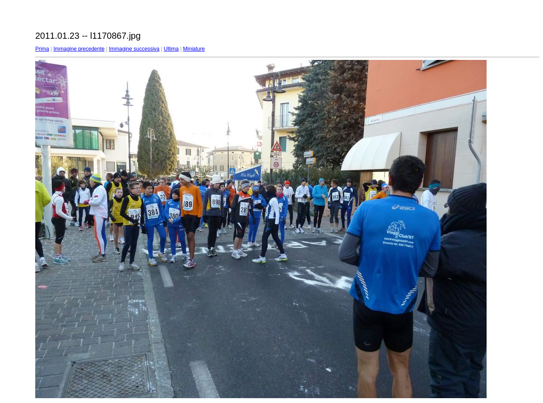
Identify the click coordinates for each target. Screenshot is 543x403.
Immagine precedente (78, 49)
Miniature (194, 49)
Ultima (171, 49)
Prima (42, 49)
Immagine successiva (134, 49)
